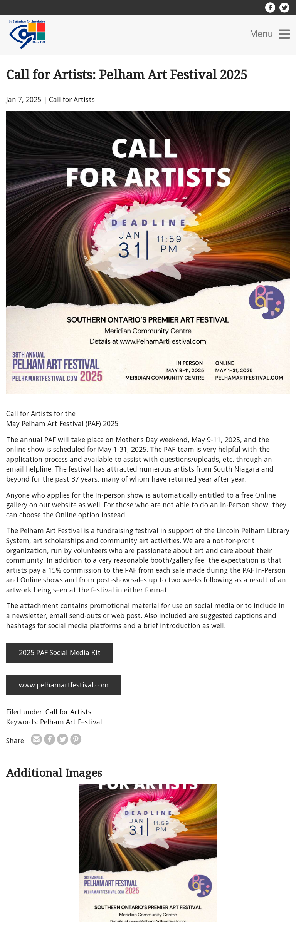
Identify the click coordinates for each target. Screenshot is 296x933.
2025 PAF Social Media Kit (60, 652)
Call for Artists (72, 99)
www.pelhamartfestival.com (64, 684)
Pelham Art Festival (71, 721)
